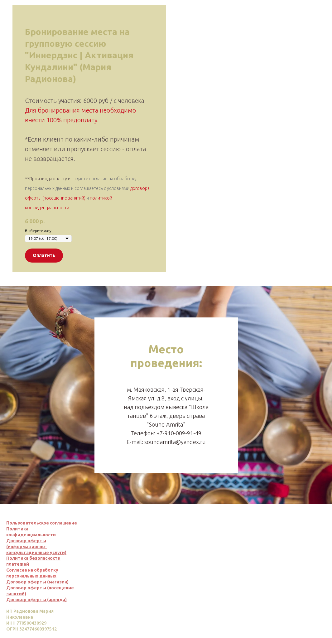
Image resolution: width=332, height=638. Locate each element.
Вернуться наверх (303, 576)
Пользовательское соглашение (41, 522)
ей (26, 564)
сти (56, 558)
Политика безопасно (29, 558)
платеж (14, 564)
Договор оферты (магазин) (37, 581)
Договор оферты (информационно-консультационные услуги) (36, 546)
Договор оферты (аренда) (36, 599)
